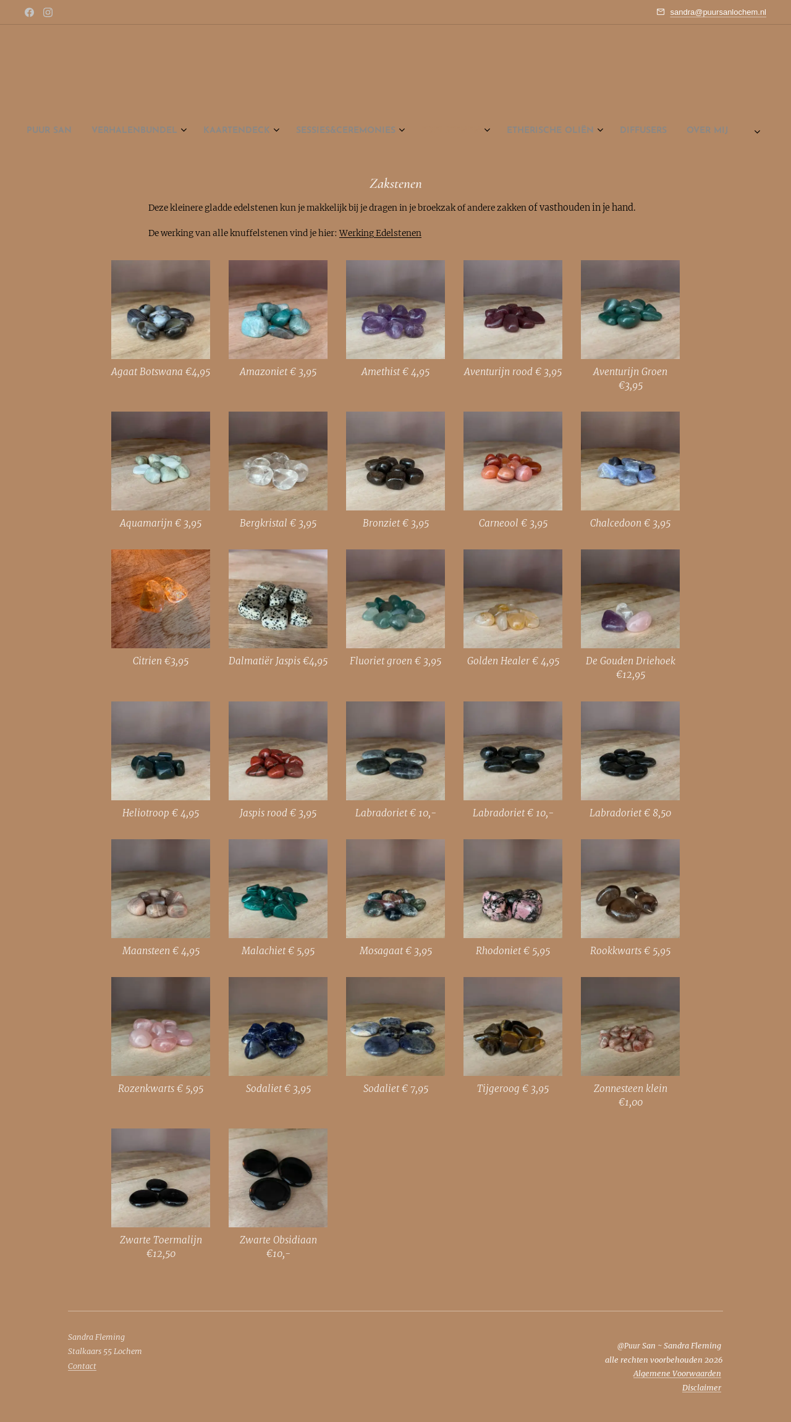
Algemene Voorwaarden (677, 1373)
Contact (82, 1366)
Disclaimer (701, 1387)
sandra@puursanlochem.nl (718, 12)
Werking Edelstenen (380, 233)
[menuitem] (299, 131)
